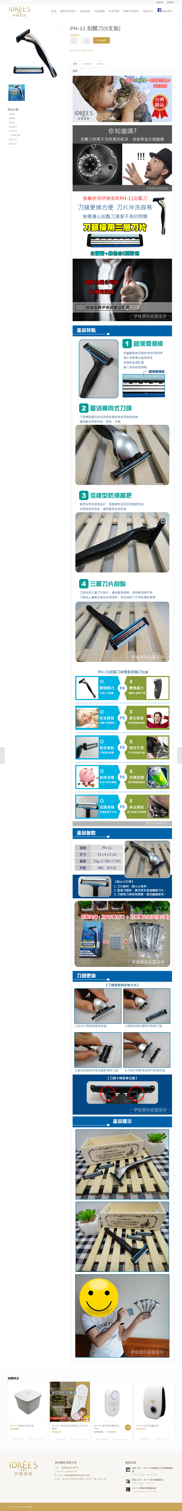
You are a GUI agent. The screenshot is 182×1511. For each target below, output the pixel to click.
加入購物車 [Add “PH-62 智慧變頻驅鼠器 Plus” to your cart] (102, 1439)
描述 (75, 64)
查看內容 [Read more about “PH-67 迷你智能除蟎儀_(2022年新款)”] (60, 1439)
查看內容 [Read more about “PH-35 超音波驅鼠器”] (145, 1439)
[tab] (75, 64)
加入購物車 (101, 40)
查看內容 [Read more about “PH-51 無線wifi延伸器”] (18, 1439)
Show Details (36, 1439)
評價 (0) (101, 64)
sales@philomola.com (77, 1475)
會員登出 (170, 2)
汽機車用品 (16, 135)
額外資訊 (87, 64)
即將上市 (13, 140)
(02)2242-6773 (70, 1467)
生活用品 (89, 50)
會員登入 (160, 2)
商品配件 (13, 144)
